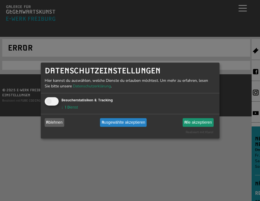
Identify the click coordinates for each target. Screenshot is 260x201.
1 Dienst (69, 107)
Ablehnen (54, 122)
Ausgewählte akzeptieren (123, 122)
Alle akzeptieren (198, 122)
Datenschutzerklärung (92, 86)
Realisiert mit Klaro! (199, 132)
